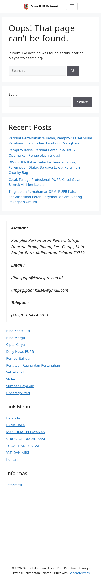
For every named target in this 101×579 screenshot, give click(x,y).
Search (14, 94)
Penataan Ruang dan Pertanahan (33, 365)
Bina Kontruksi (18, 330)
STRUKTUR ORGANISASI (25, 438)
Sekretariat (15, 372)
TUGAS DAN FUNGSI (22, 445)
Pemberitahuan (18, 358)
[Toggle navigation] (72, 6)
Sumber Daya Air (20, 386)
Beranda (13, 418)
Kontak (12, 459)
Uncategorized (18, 393)
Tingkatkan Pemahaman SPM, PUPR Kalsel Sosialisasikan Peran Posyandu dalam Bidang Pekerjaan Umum (45, 196)
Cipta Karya (15, 344)
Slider (10, 379)
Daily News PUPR (20, 351)
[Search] (73, 71)
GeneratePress (79, 573)
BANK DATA (15, 425)
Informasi (14, 484)
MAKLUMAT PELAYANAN (25, 432)
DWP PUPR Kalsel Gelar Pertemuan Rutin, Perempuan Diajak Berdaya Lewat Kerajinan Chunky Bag (44, 167)
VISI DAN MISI (17, 452)
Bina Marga (15, 337)
